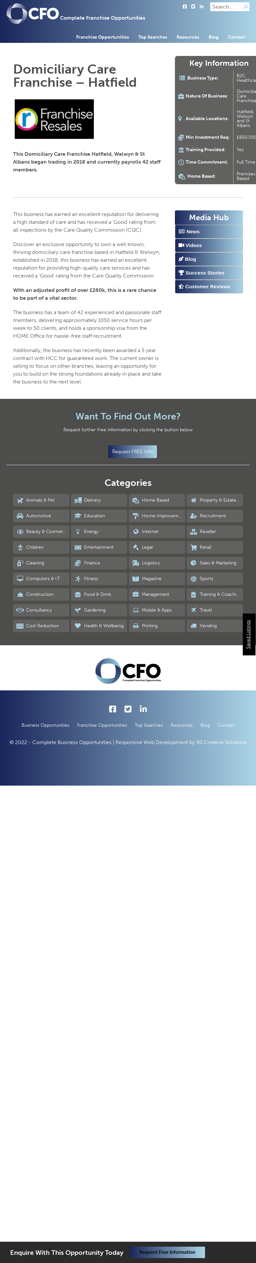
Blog (213, 37)
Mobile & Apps (152, 610)
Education (89, 516)
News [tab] (189, 231)
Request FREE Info (132, 451)
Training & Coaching (215, 594)
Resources (188, 37)
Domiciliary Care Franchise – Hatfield (75, 75)
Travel (201, 610)
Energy (86, 532)
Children (29, 547)
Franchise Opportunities (102, 37)
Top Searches (152, 37)
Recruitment (208, 516)
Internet (145, 532)
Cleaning (30, 563)
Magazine (147, 579)
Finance (87, 563)
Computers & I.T (38, 579)
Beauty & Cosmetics (42, 532)
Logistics (146, 563)
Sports (201, 579)
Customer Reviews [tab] (204, 286)
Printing (145, 626)
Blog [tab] (187, 259)
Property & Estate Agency (216, 500)
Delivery (87, 500)
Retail (200, 547)
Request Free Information (168, 1252)
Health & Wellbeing (99, 626)
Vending (203, 626)
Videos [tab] (190, 245)
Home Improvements (158, 516)
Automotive (33, 516)
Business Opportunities (45, 725)
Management (150, 594)
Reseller (203, 532)
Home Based (150, 500)
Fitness (86, 579)
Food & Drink (92, 594)
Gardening (90, 610)
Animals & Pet (35, 500)
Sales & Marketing (213, 563)
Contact (236, 37)
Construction (35, 594)
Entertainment (94, 547)
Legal (142, 547)
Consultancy (34, 610)
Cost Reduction (37, 626)
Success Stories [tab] (201, 273)
